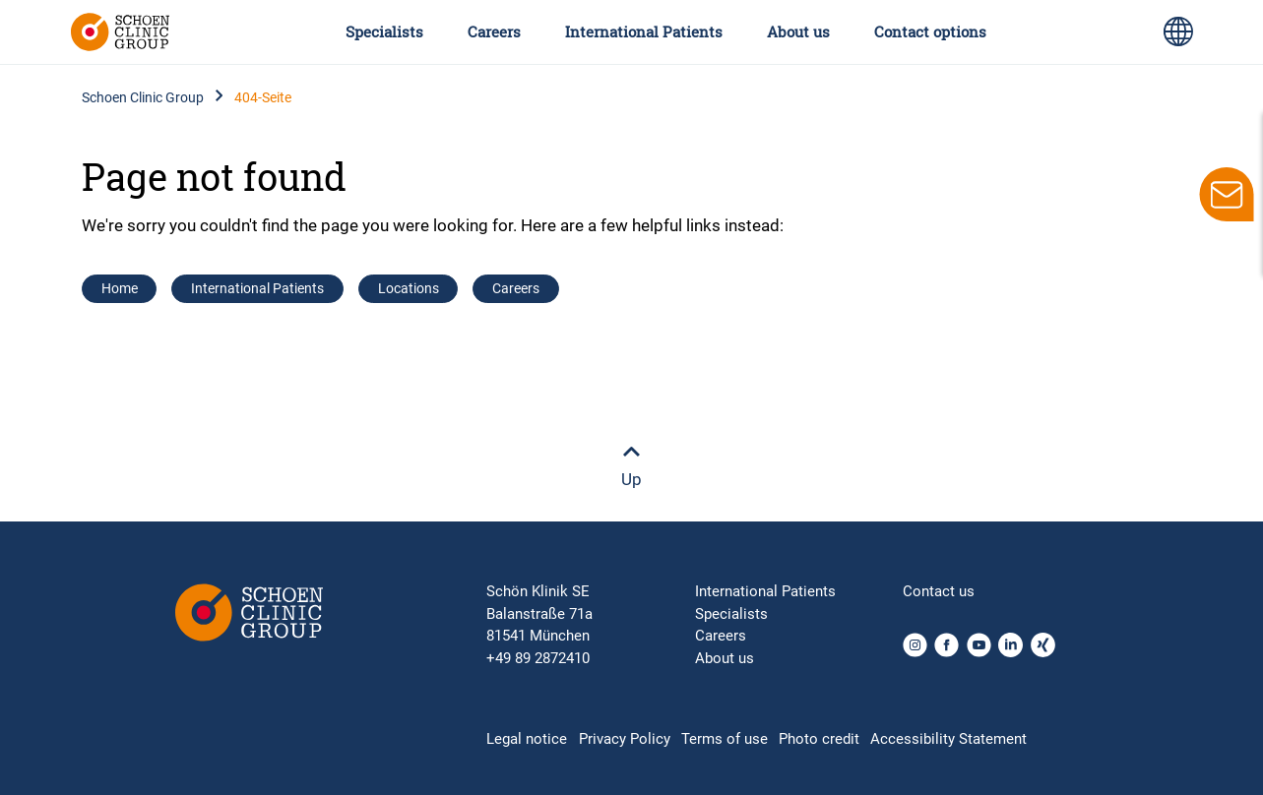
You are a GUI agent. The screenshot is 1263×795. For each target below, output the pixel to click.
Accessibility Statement (948, 739)
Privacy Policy (624, 739)
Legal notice (526, 739)
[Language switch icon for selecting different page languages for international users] (1178, 31)
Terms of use (724, 739)
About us (798, 31)
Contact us (939, 591)
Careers (494, 31)
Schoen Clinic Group (143, 97)
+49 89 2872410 (538, 658)
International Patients (644, 31)
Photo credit (819, 739)
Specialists (384, 31)
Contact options (930, 31)
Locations (408, 288)
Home (119, 288)
